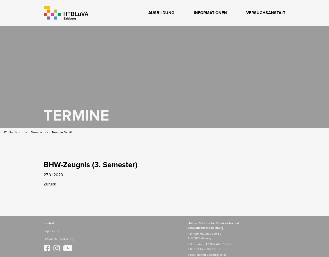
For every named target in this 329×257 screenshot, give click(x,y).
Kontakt (49, 223)
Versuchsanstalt (265, 13)
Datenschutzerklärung (59, 239)
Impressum (51, 231)
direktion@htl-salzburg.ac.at (207, 254)
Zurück (50, 184)
